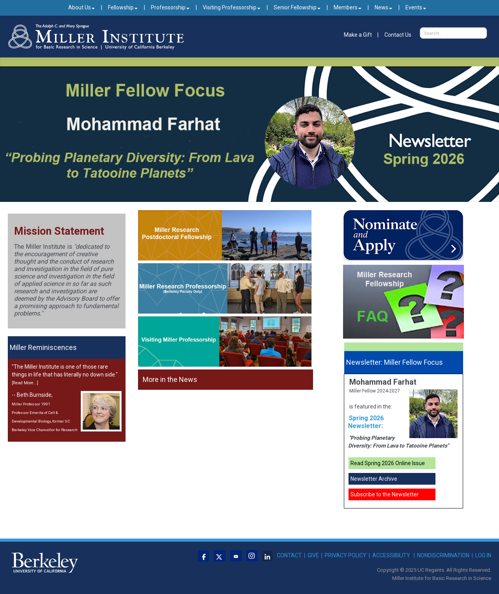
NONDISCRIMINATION (443, 555)
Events (415, 7)
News (383, 7)
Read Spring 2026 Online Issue (387, 463)
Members (347, 7)
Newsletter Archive (373, 479)
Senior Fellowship (297, 7)
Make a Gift (358, 35)
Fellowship (123, 7)
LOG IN (483, 555)
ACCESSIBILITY (391, 555)
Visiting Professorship (231, 7)
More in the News (170, 379)
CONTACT (289, 555)
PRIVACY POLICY (345, 555)
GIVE (313, 555)
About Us (81, 7)
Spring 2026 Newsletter (366, 422)
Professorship (170, 7)
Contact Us (397, 35)
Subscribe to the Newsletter (384, 494)
